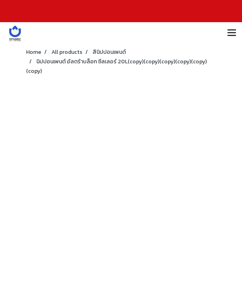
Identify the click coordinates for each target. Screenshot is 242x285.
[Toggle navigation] (231, 33)
